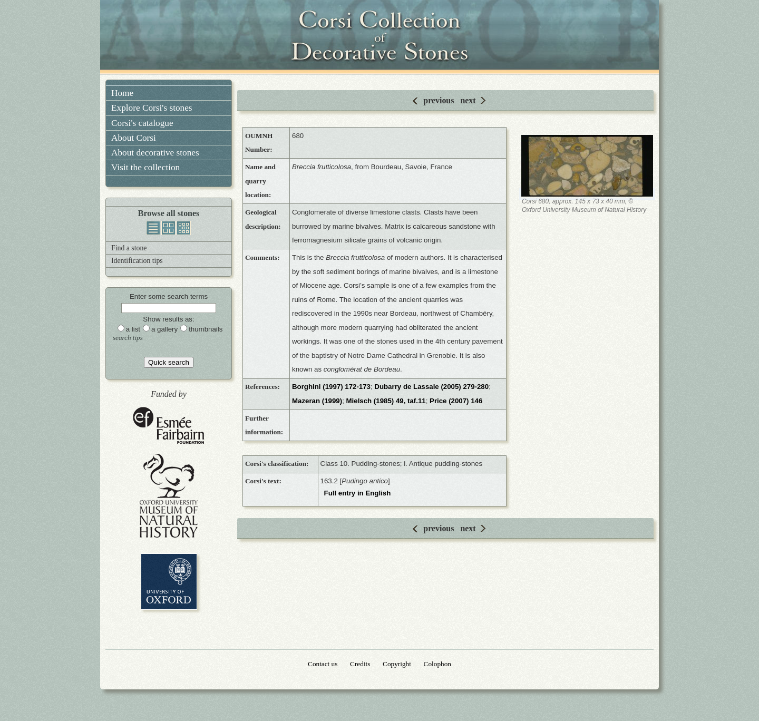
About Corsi (133, 138)
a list (133, 329)
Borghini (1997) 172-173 (331, 387)
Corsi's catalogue (142, 123)
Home (122, 93)
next (467, 100)
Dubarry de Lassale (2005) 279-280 (431, 387)
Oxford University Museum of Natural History (168, 496)
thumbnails (184, 228)
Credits (360, 664)
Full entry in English (357, 493)
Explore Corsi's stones (151, 108)
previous (438, 100)
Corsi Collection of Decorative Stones (379, 37)
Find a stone (129, 248)
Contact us (322, 664)
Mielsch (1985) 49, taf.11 (386, 401)
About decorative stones (155, 153)
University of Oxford (169, 581)
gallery (168, 228)
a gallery (164, 329)
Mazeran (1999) (317, 401)
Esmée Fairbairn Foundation (168, 426)
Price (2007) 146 (456, 401)
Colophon (437, 664)
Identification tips (137, 261)
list (153, 228)
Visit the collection (145, 167)
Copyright (397, 664)
